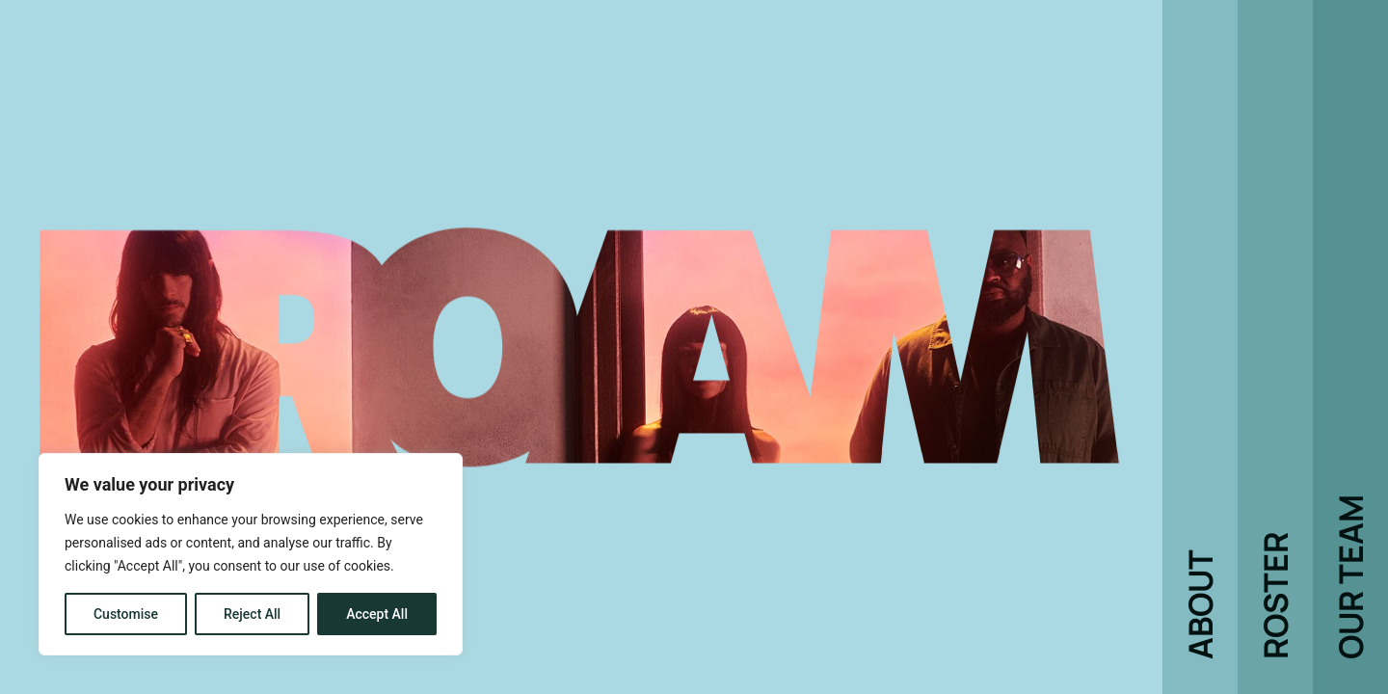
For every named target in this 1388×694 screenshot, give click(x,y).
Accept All (377, 614)
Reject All (252, 614)
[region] (251, 554)
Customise (125, 614)
